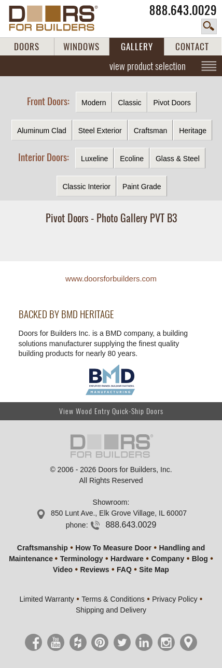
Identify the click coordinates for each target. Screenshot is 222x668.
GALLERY (137, 46)
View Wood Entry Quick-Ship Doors (111, 411)
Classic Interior (86, 186)
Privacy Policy (174, 599)
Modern (93, 102)
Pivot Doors (171, 102)
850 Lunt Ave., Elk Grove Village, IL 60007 (119, 513)
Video (63, 569)
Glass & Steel (178, 158)
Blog (200, 559)
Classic (129, 102)
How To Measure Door (113, 548)
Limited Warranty (47, 599)
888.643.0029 (183, 10)
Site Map (154, 569)
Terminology (81, 559)
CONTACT (192, 46)
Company (167, 559)
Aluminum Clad (41, 130)
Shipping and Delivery (111, 610)
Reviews (94, 569)
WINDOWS (81, 46)
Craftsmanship (42, 548)
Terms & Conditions (112, 599)
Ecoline (132, 158)
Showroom (110, 502)
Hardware (127, 559)
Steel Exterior (100, 130)
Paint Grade (141, 186)
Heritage (192, 130)
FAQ (124, 569)
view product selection (147, 66)
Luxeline (94, 158)
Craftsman (151, 130)
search (209, 26)
